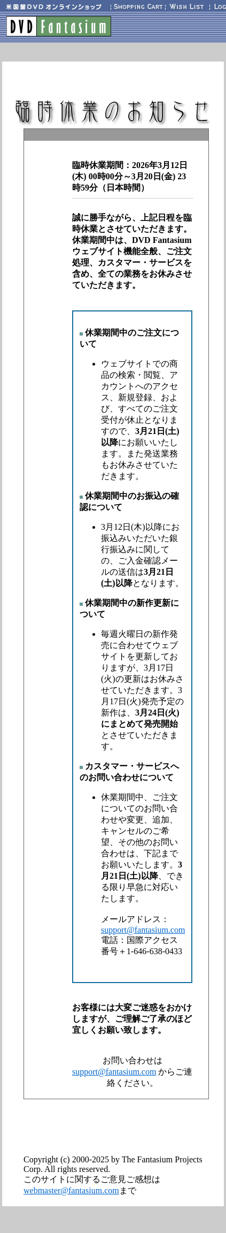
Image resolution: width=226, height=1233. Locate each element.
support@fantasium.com (143, 929)
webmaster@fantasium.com (71, 1190)
